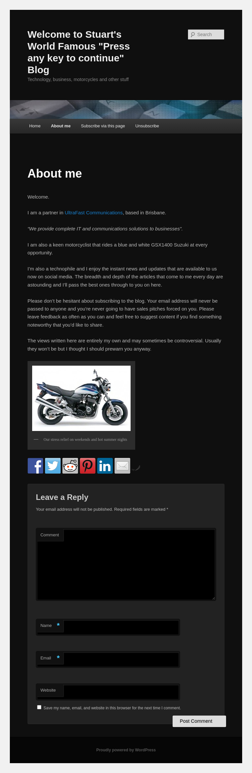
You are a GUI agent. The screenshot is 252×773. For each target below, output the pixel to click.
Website (48, 690)
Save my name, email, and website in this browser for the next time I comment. (112, 708)
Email (50, 658)
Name (50, 626)
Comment (49, 534)
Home (35, 125)
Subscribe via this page (103, 125)
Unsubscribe (147, 125)
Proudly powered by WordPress (126, 750)
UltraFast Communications (94, 212)
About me (61, 125)
